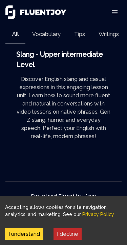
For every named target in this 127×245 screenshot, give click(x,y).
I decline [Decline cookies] (67, 234)
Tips (79, 34)
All (15, 34)
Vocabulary (46, 34)
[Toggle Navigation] (115, 12)
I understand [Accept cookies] (24, 234)
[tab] (15, 34)
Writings (109, 34)
